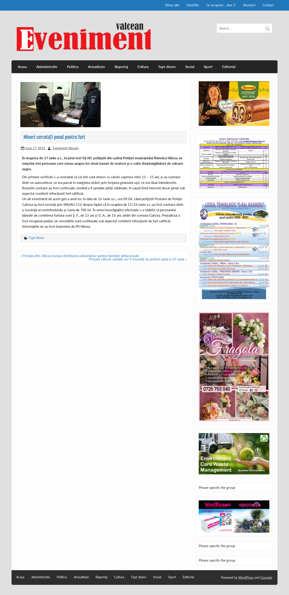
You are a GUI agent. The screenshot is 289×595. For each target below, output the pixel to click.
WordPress (246, 577)
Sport (208, 67)
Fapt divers (167, 67)
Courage (266, 577)
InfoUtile (192, 5)
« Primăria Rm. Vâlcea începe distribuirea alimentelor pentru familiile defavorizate (79, 256)
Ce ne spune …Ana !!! (221, 5)
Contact (268, 5)
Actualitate (96, 67)
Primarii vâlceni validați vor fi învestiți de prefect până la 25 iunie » (138, 259)
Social (189, 67)
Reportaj (121, 67)
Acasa (22, 67)
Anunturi (249, 5)
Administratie (46, 67)
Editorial (228, 67)
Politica (73, 67)
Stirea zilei (172, 5)
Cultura (143, 67)
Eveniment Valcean (66, 148)
